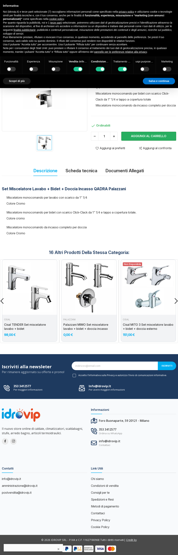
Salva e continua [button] (159, 81)
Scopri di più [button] (17, 81)
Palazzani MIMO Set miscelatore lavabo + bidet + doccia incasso (85, 327)
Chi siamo (97, 479)
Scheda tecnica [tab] (81, 170)
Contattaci (98, 513)
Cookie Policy (100, 527)
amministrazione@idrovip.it (19, 486)
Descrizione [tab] (45, 170)
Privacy (111, 375)
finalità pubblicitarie (25, 29)
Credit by (131, 540)
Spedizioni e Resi (102, 499)
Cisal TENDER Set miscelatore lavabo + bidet (25, 327)
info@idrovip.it (100, 386)
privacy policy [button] (126, 11)
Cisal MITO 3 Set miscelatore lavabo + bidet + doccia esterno (148, 327)
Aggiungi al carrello (148, 136)
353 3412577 (22, 386)
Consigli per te (100, 492)
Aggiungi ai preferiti (110, 148)
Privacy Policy (100, 520)
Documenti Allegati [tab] (124, 170)
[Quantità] (104, 136)
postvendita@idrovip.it (16, 492)
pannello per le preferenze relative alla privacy (120, 51)
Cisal (7, 319)
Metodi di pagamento (105, 506)
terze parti (56, 22)
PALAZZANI (69, 319)
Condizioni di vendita (105, 486)
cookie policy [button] (56, 18)
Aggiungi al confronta (155, 148)
